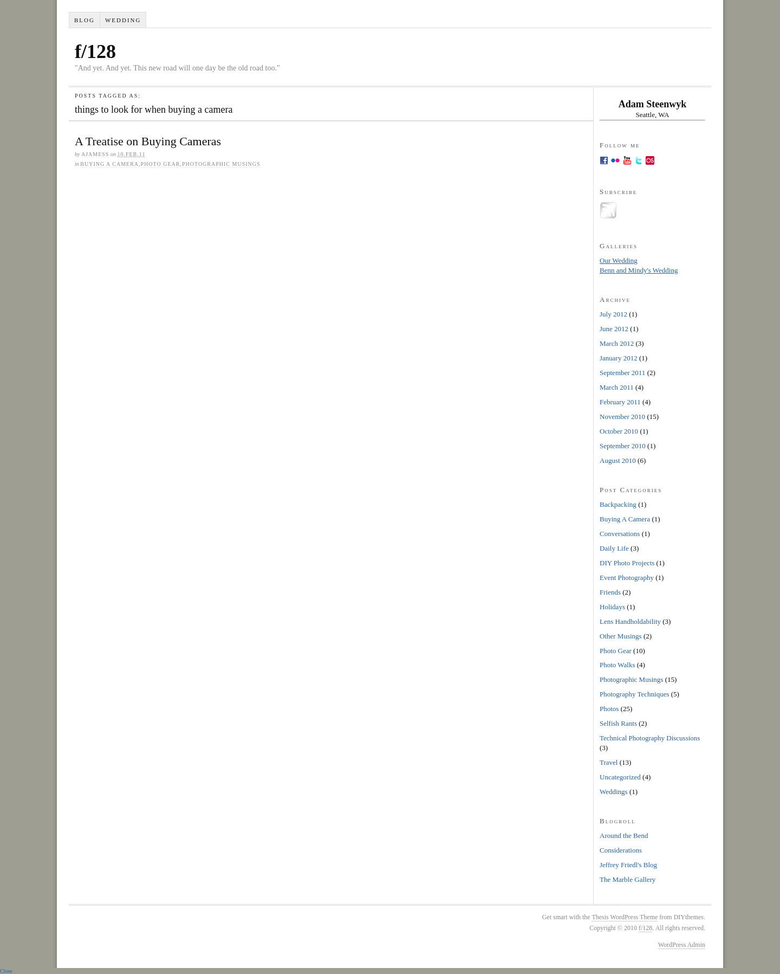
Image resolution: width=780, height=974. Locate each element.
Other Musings (621, 636)
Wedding (123, 20)
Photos (609, 709)
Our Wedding (619, 260)
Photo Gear (160, 164)
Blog (84, 20)
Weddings (614, 792)
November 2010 (622, 416)
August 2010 (618, 460)
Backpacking (618, 504)
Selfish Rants (618, 723)
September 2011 (622, 373)
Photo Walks (617, 665)
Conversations (620, 534)
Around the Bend (624, 835)
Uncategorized (620, 777)
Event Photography (627, 577)
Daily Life (614, 548)
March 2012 (617, 343)
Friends (610, 592)
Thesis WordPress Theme (625, 917)
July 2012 (613, 314)
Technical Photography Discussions (650, 738)
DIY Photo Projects (627, 563)
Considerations (621, 850)
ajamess (95, 154)
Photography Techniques (634, 694)
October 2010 (619, 431)
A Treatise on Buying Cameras (148, 141)
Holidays (612, 607)
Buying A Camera (109, 164)
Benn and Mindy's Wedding (639, 270)
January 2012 (619, 358)
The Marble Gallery (627, 879)
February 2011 (620, 402)
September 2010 (623, 446)
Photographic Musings (221, 164)
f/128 (95, 51)
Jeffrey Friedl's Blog (628, 865)
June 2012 (614, 329)
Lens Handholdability (630, 621)
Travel (609, 762)
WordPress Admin (681, 945)
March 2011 (617, 387)
